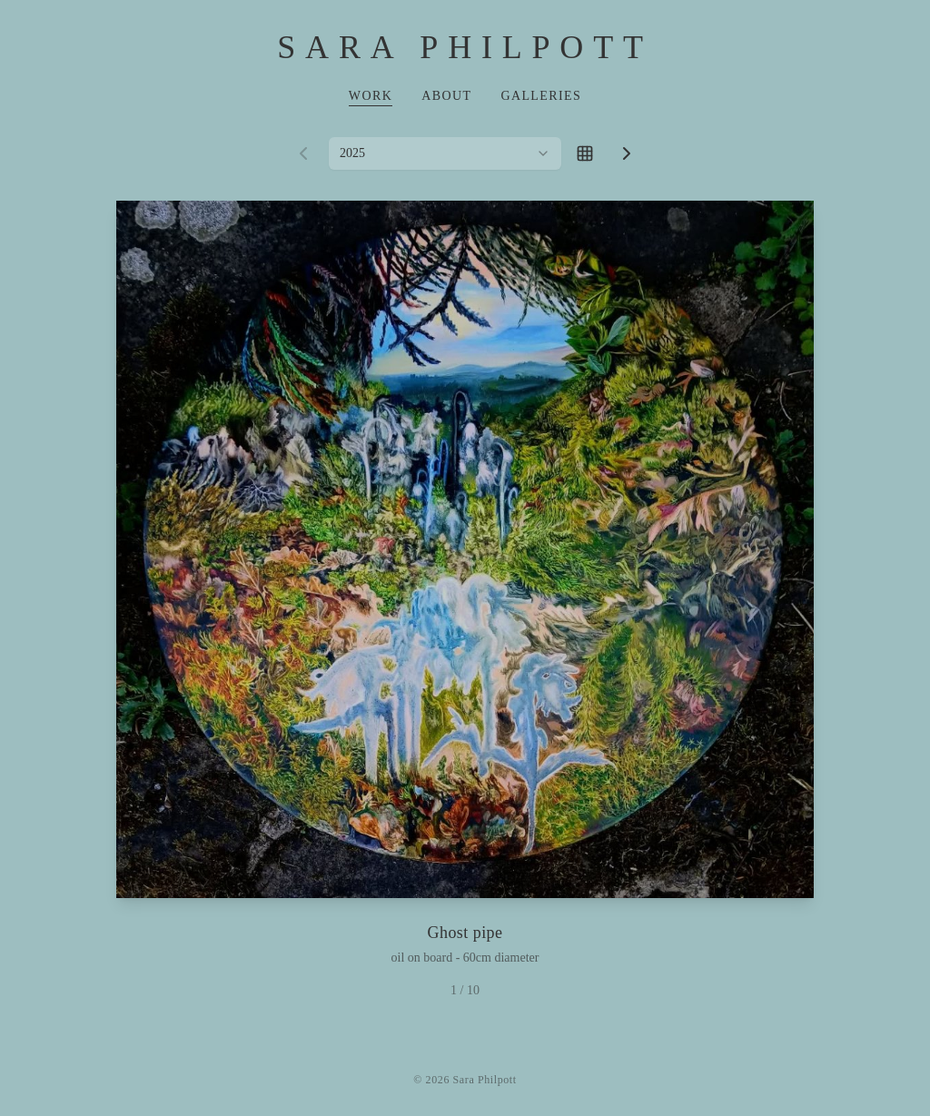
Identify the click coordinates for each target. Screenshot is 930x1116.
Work (370, 96)
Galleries (540, 96)
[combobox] (445, 153)
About (446, 96)
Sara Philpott (464, 47)
